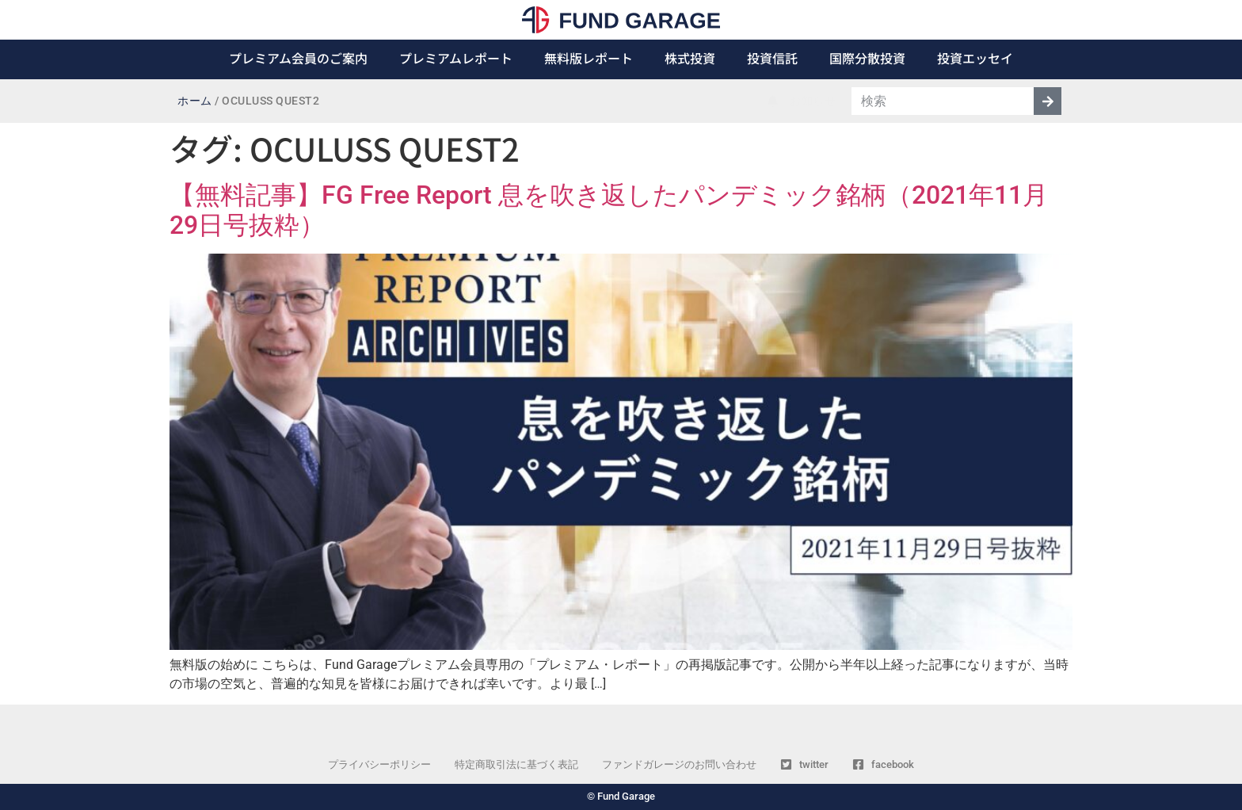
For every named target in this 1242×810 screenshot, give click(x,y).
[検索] (1047, 101)
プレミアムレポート (455, 57)
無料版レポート (588, 57)
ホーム (194, 101)
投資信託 (772, 57)
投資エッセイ (975, 57)
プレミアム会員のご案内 (298, 57)
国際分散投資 (867, 57)
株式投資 (690, 57)
